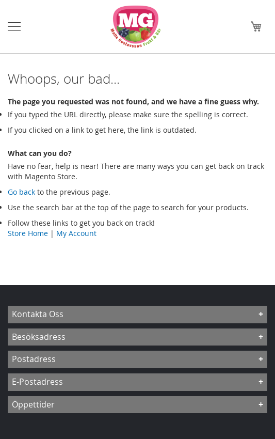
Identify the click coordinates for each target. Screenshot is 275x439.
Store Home (28, 233)
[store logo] (138, 26)
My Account (76, 233)
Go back (21, 192)
